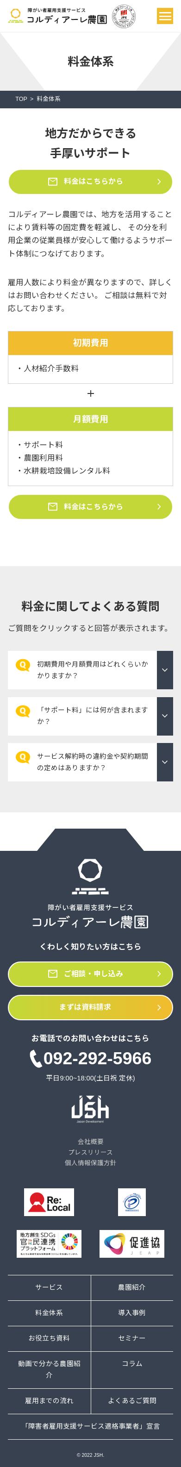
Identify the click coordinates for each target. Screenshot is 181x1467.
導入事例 (132, 1313)
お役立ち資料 (49, 1338)
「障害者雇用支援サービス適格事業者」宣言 (90, 1426)
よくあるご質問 (132, 1401)
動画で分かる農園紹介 (49, 1369)
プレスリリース (90, 1152)
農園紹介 (132, 1287)
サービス (49, 1287)
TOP (21, 99)
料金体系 (49, 1313)
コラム (132, 1363)
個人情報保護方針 (91, 1163)
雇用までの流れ (49, 1401)
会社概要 (91, 1141)
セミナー (132, 1338)
